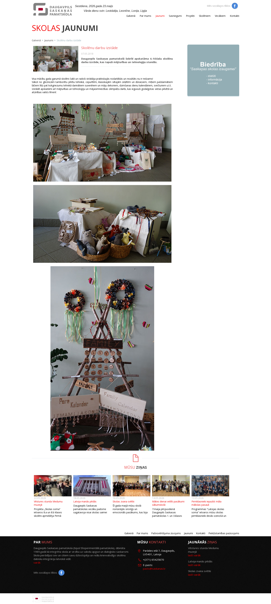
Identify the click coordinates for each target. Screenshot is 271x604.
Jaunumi (160, 15)
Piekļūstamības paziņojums (223, 533)
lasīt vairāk (194, 555)
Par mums (145, 15)
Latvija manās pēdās (84, 501)
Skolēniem (205, 15)
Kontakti (234, 15)
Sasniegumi (175, 15)
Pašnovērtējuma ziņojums (166, 533)
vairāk (37, 562)
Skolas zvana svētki (123, 501)
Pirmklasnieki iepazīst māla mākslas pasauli (206, 503)
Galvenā (130, 15)
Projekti (190, 15)
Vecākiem (220, 15)
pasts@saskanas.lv (154, 568)
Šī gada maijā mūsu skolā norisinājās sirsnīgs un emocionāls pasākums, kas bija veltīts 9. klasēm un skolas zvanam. (130, 512)
